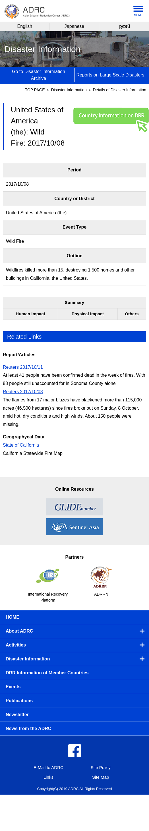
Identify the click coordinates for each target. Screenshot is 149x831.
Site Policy (101, 767)
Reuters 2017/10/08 (23, 391)
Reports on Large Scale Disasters (110, 74)
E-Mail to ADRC (48, 767)
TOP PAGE (35, 90)
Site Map (100, 777)
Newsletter (17, 714)
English (24, 26)
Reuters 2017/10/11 (23, 367)
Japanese (74, 26)
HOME (12, 617)
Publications (19, 700)
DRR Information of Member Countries (47, 672)
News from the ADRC (28, 728)
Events (13, 686)
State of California (21, 445)
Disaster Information (69, 90)
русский (124, 26)
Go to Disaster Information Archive (38, 75)
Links (48, 777)
